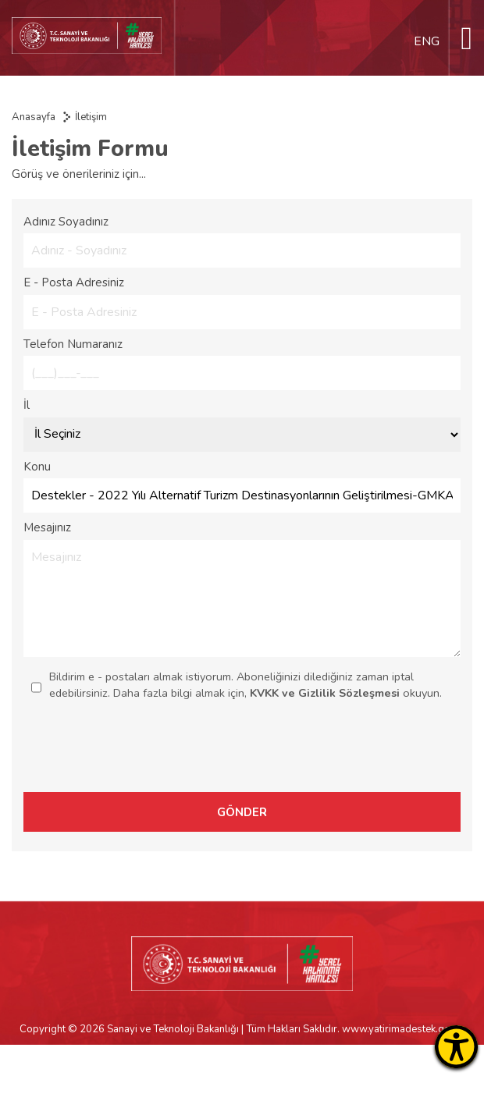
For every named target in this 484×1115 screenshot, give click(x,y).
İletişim (91, 117)
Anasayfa (33, 117)
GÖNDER (242, 812)
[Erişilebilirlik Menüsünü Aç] (456, 1046)
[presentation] (353, 753)
